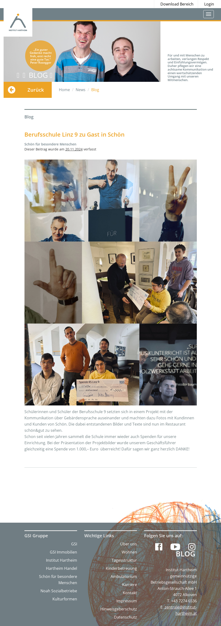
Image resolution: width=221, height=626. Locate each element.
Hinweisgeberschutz (118, 609)
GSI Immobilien (63, 552)
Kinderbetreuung (121, 568)
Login (209, 4)
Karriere (129, 584)
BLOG (40, 75)
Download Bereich (176, 4)
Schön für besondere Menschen (58, 579)
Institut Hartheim (61, 560)
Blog (185, 553)
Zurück (36, 90)
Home (64, 89)
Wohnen (129, 552)
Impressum (126, 601)
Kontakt (130, 592)
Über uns (128, 544)
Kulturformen (64, 599)
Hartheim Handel (61, 568)
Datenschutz (125, 617)
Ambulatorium (124, 576)
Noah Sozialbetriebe (58, 590)
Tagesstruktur (124, 560)
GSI (74, 544)
